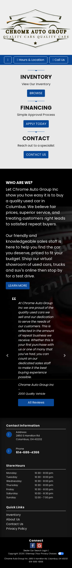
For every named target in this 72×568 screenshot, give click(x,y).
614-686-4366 (27, 452)
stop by (55, 270)
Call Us (59, 60)
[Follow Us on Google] (39, 546)
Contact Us (14, 524)
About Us (13, 519)
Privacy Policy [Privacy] (16, 528)
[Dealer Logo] (36, 27)
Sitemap (30, 553)
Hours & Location (30, 60)
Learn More (17, 285)
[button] (7, 355)
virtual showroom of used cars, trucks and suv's (35, 264)
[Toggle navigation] (8, 59)
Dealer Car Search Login (35, 550)
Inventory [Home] (13, 515)
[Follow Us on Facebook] (32, 546)
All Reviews (36, 402)
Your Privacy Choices (50, 553)
